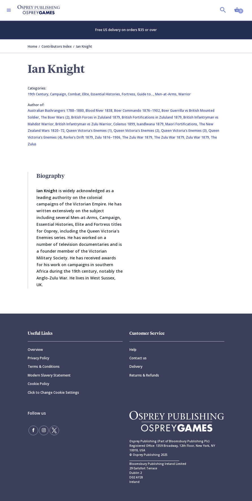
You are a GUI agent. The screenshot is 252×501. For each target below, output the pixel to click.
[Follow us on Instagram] (44, 430)
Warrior (184, 94)
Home (32, 46)
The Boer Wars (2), (56, 117)
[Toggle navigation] (9, 10)
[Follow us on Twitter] (54, 430)
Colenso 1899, (125, 124)
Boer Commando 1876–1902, (138, 110)
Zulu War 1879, (198, 137)
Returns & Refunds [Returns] (144, 375)
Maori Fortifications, (182, 124)
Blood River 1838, (100, 110)
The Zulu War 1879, (138, 137)
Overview (35, 349)
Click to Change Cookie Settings (53, 392)
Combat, (75, 94)
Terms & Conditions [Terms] (44, 366)
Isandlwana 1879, (151, 124)
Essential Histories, (106, 94)
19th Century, (39, 94)
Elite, (86, 94)
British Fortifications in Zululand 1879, (152, 117)
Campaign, (59, 94)
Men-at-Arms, (166, 94)
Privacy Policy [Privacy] (38, 358)
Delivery (135, 366)
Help (132, 349)
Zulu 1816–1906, (108, 137)
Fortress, (129, 94)
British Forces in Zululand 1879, (96, 117)
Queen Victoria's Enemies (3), (184, 130)
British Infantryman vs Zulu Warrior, (84, 124)
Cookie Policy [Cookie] (38, 383)
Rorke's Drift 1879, (79, 137)
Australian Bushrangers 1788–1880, (57, 110)
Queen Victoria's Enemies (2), (137, 130)
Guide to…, (146, 94)
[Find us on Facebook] (33, 430)
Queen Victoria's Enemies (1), (90, 130)
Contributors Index (57, 46)
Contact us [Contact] (138, 358)
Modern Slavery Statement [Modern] (49, 375)
